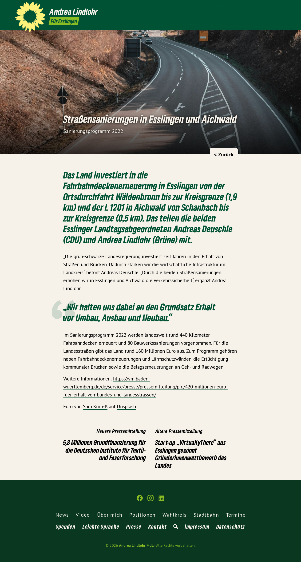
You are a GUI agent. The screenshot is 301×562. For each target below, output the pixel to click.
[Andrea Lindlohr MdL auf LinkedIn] (283, 6)
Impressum (197, 526)
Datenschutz (230, 526)
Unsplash (126, 406)
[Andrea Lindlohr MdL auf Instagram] (276, 6)
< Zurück (224, 154)
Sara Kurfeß (95, 406)
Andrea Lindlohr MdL (136, 545)
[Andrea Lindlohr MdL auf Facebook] (269, 6)
